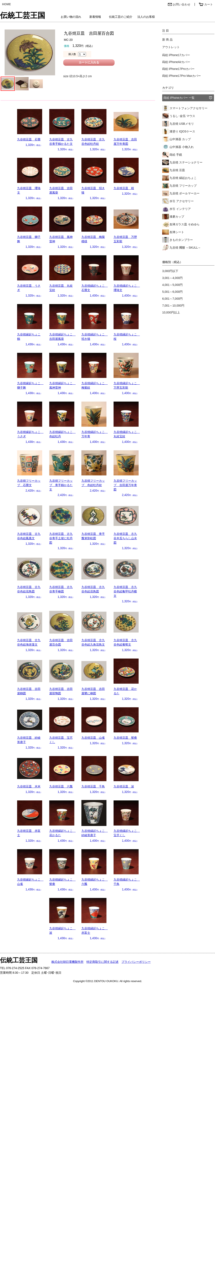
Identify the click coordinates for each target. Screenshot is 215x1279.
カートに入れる (89, 62)
